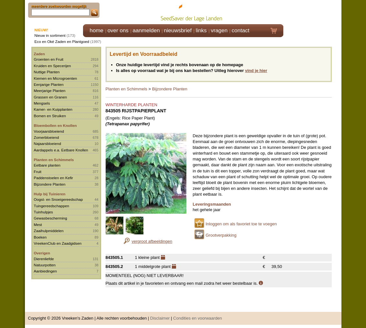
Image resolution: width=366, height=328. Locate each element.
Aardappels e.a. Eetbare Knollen (61, 150)
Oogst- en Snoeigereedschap (58, 199)
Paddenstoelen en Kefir (53, 178)
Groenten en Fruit (49, 59)
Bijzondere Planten (50, 184)
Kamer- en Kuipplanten (53, 109)
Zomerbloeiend (46, 137)
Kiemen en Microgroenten (55, 78)
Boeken (40, 237)
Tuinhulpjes (43, 212)
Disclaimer (160, 318)
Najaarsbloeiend (47, 143)
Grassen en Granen (50, 97)
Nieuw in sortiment (50, 35)
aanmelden (146, 30)
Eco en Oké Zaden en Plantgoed (62, 41)
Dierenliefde (44, 259)
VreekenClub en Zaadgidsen (58, 243)
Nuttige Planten (47, 72)
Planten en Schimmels (54, 160)
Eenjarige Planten (49, 84)
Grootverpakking (221, 235)
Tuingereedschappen (51, 206)
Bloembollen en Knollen (55, 125)
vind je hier (256, 70)
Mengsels (42, 103)
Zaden (39, 54)
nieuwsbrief (178, 30)
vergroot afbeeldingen (152, 241)
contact (240, 30)
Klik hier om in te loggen (312, 11)
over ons (118, 30)
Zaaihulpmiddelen (49, 231)
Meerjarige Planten (50, 90)
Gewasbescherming (50, 218)
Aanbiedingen (45, 271)
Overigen (42, 253)
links (201, 30)
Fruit (37, 171)
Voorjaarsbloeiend (49, 131)
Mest (38, 224)
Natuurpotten (45, 265)
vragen (219, 30)
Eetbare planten (47, 165)
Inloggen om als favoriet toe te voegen (241, 223)
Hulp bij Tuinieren (50, 194)
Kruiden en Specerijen (52, 66)
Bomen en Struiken (50, 116)
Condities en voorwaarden (197, 318)
